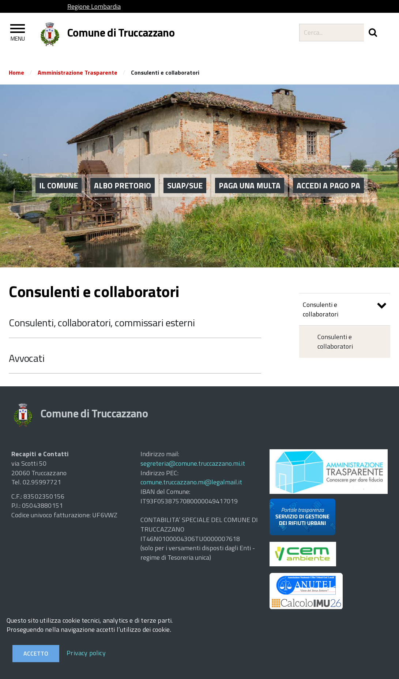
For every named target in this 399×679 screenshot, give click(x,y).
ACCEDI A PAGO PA (328, 176)
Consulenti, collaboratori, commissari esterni (102, 322)
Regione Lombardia (94, 6)
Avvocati (27, 358)
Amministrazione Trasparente (77, 72)
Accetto (35, 653)
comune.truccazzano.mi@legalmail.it (191, 482)
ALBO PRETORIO (122, 176)
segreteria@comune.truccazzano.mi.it (192, 463)
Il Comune (58, 176)
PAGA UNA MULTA (250, 176)
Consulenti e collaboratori (345, 309)
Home (16, 72)
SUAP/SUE (185, 176)
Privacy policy (86, 653)
